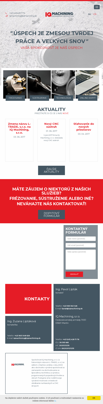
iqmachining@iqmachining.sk (23, 16)
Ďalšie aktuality (51, 170)
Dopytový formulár (52, 215)
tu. (55, 401)
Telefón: (66, 306)
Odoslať (74, 274)
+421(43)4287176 (17, 13)
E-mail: (69, 308)
